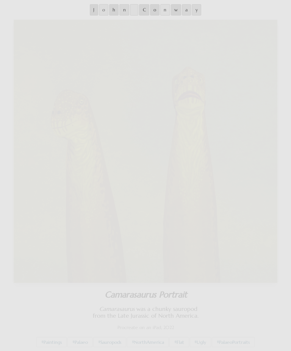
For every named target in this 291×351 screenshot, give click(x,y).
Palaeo (81, 340)
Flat (180, 340)
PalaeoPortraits (234, 340)
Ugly (201, 340)
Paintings (53, 340)
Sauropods (110, 340)
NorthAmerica (149, 340)
